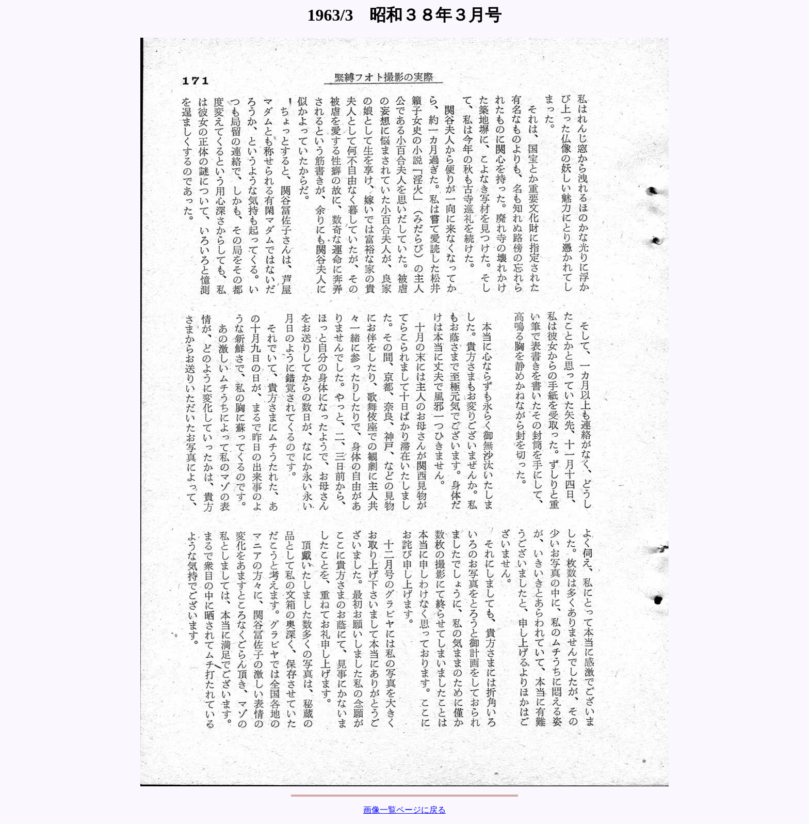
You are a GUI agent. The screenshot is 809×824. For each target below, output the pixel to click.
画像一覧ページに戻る (404, 809)
